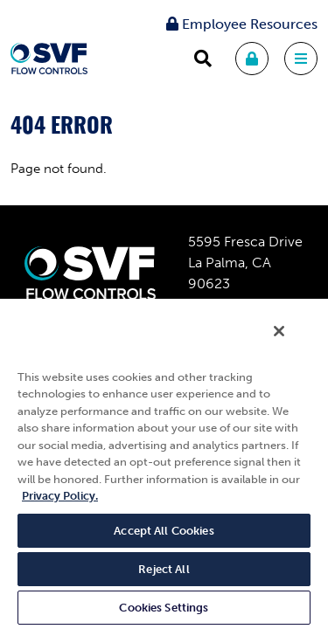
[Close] (291, 342)
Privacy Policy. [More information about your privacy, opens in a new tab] (60, 495)
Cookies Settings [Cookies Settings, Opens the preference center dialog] (163, 607)
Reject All (163, 569)
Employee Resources (242, 24)
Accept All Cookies (163, 530)
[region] (164, 468)
